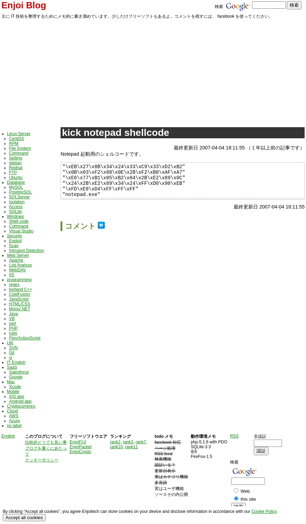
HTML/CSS (19, 304)
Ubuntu (16, 177)
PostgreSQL (20, 192)
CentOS (16, 138)
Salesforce (19, 372)
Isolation (17, 201)
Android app (20, 401)
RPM (13, 143)
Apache (16, 260)
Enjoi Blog (23, 5)
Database (16, 182)
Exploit (15, 240)
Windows (15, 216)
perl (12, 323)
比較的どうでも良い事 (46, 442)
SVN (13, 347)
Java (13, 313)
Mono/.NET (19, 308)
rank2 (115, 442)
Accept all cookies (24, 517)
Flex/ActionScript (24, 338)
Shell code (19, 221)
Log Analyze (20, 265)
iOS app (16, 396)
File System (20, 148)
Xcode (15, 386)
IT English (16, 362)
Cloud (12, 411)
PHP (13, 328)
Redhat (16, 167)
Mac (11, 381)
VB (12, 318)
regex (14, 284)
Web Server (18, 255)
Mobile (13, 391)
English (8, 436)
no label (14, 425)
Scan (13, 245)
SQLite (15, 211)
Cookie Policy (263, 511)
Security (14, 236)
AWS (13, 416)
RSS (234, 436)
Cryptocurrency (21, 406)
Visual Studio (21, 231)
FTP (13, 172)
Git (11, 352)
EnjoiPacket (81, 446)
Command (18, 153)
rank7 (140, 442)
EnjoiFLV (78, 442)
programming (19, 279)
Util (10, 343)
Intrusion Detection (26, 250)
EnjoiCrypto (80, 451)
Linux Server (18, 133)
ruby (13, 333)
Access (16, 206)
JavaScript (19, 299)
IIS (11, 274)
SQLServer (19, 197)
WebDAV (17, 270)
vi (10, 357)
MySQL (16, 187)
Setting (15, 158)
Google (16, 377)
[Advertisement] (153, 72)
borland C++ (20, 289)
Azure (14, 420)
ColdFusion (19, 294)
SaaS (12, 367)
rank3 (128, 442)
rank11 (131, 446)
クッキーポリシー (41, 460)
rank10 (116, 446)
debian (15, 163)
